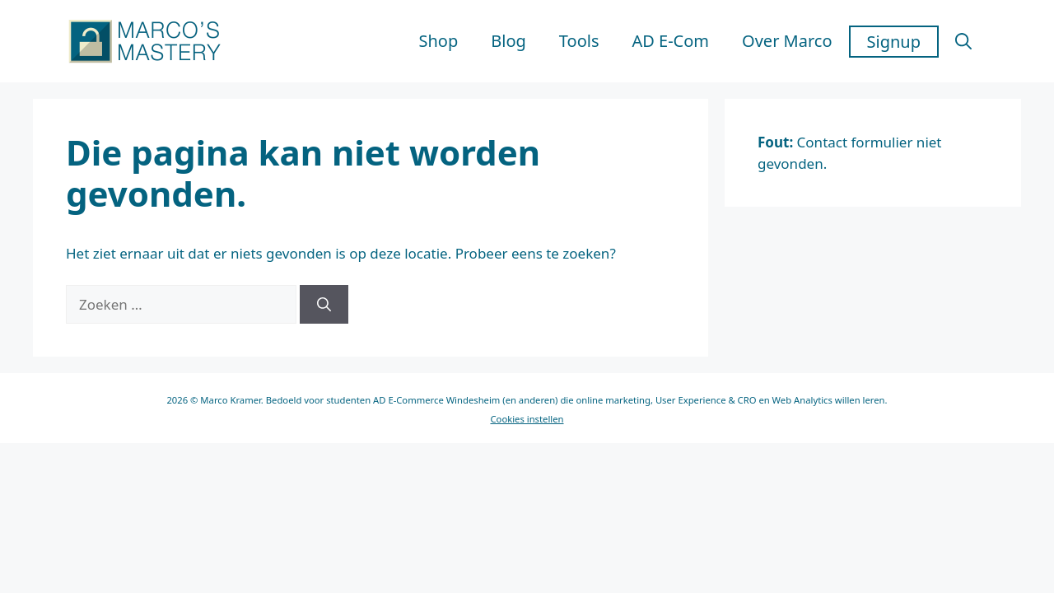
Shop (439, 41)
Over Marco (787, 41)
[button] (963, 41)
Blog (508, 41)
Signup (894, 41)
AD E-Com (670, 41)
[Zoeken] (324, 305)
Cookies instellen (526, 419)
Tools (579, 41)
